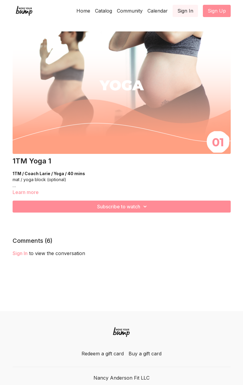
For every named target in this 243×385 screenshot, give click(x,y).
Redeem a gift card (102, 354)
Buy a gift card (145, 354)
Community (130, 11)
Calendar (157, 11)
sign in (20, 253)
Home (83, 11)
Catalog (103, 11)
